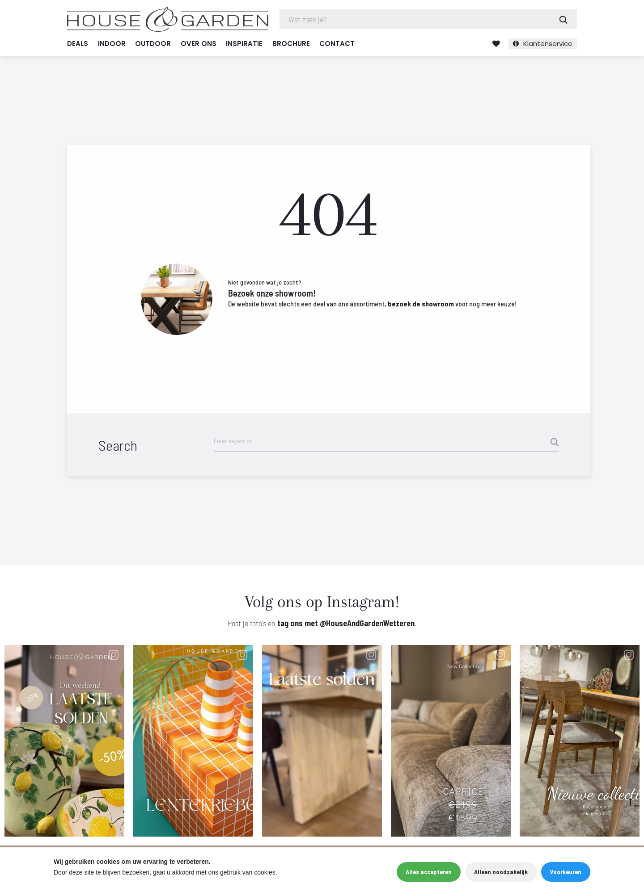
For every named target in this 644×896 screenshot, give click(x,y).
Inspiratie (244, 43)
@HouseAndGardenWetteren (367, 623)
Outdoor (153, 43)
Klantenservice (547, 43)
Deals (77, 43)
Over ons (198, 43)
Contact (337, 43)
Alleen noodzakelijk (501, 871)
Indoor (112, 43)
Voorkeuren (565, 871)
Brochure (291, 43)
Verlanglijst (496, 43)
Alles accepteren (429, 871)
